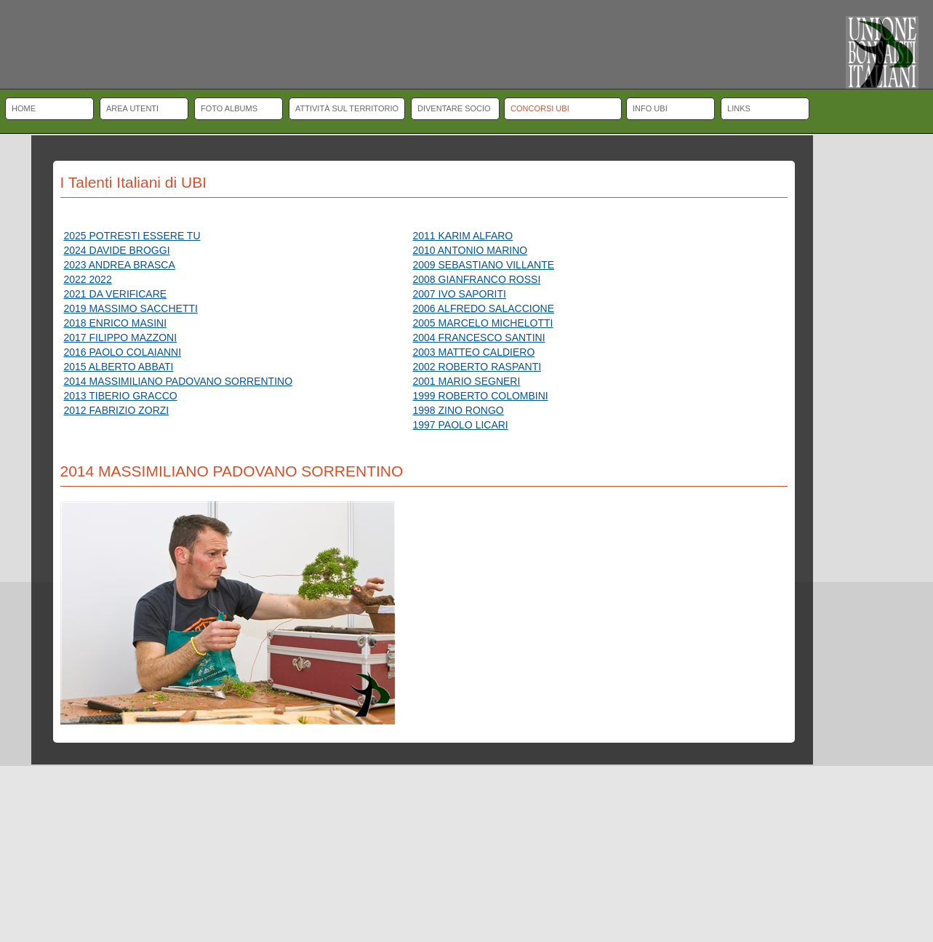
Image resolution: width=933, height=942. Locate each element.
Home (24, 108)
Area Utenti (132, 108)
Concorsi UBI (539, 108)
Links (738, 108)
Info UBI (650, 108)
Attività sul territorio (347, 108)
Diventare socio (454, 108)
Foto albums (229, 108)
